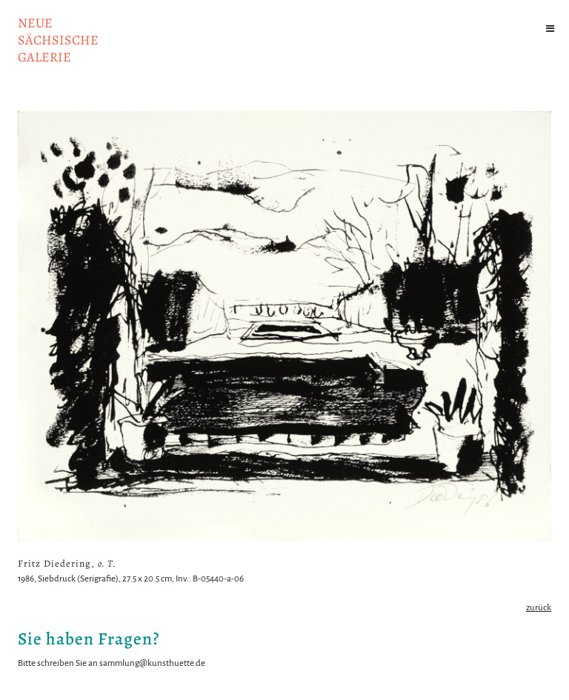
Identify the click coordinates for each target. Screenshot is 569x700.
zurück (538, 608)
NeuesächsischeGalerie (58, 40)
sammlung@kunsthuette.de (152, 663)
